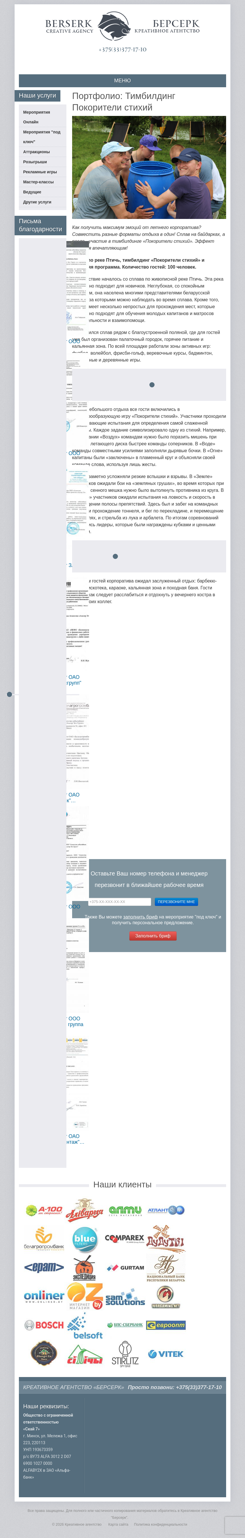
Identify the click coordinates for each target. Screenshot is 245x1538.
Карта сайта (118, 1525)
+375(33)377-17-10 (122, 49)
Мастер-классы (38, 182)
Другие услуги (37, 202)
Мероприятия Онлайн (36, 117)
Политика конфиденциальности (160, 1525)
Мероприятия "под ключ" (41, 137)
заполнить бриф (140, 916)
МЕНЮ (122, 80)
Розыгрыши (35, 162)
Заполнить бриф (153, 935)
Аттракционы (36, 151)
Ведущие (32, 192)
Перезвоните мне (176, 902)
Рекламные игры (40, 172)
